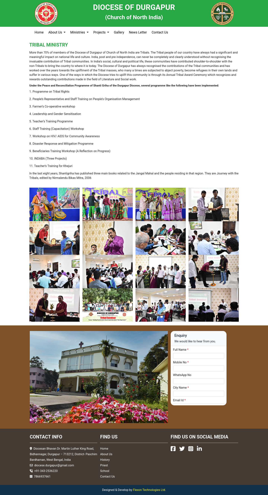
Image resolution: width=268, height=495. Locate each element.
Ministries (78, 32)
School (104, 471)
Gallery (119, 32)
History (105, 460)
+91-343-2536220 (46, 471)
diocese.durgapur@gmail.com (54, 465)
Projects (99, 32)
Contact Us (160, 32)
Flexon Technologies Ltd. (149, 490)
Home (39, 32)
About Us (55, 32)
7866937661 (42, 476)
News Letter (138, 32)
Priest (104, 465)
